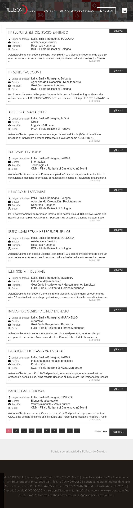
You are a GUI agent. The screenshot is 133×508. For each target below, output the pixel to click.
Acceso (106, 10)
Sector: (16, 42)
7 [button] (54, 431)
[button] (118, 432)
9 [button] (69, 431)
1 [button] (8, 431)
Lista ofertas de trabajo (77, 10)
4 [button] (31, 431)
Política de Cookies (94, 451)
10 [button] (77, 431)
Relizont (33, 10)
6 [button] (46, 431)
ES (124, 11)
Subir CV (49, 10)
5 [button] (39, 431)
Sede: (15, 49)
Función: (16, 45)
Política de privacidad (65, 451)
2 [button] (16, 431)
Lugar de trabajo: (21, 39)
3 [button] (23, 431)
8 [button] (62, 431)
